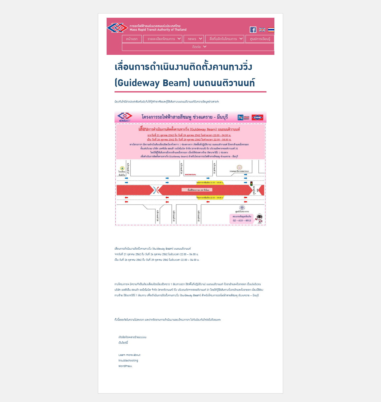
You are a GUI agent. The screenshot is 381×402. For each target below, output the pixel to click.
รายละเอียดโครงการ (161, 39)
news (192, 39)
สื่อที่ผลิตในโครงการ (223, 39)
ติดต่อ (196, 47)
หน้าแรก (132, 39)
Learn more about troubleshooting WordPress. (129, 361)
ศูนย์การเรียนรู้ (260, 39)
